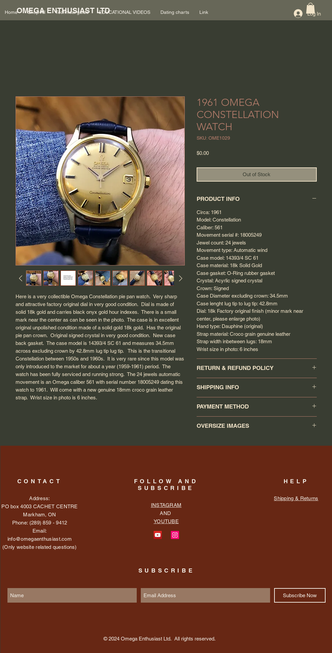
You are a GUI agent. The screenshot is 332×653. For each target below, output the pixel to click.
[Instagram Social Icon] (175, 535)
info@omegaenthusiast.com (39, 539)
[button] (310, 8)
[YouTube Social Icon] (158, 535)
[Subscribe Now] (300, 595)
